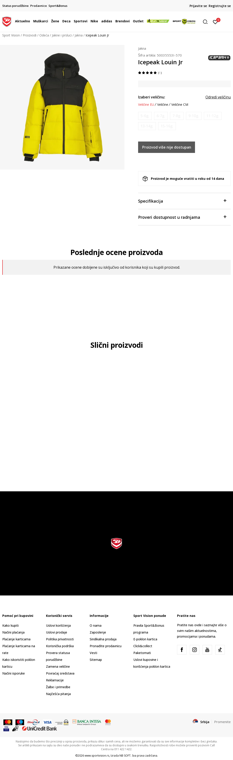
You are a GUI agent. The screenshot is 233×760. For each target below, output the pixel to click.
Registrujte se (220, 6)
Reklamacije (55, 680)
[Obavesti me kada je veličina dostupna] (145, 116)
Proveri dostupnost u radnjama (182, 217)
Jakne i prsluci (62, 35)
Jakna (79, 35)
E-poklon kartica (145, 639)
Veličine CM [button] (179, 104)
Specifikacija (182, 201)
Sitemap (96, 659)
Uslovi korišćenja (58, 625)
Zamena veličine (58, 666)
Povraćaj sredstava (60, 673)
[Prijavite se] (215, 21)
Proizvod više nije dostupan (166, 147)
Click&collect (142, 646)
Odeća (44, 35)
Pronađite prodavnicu (106, 646)
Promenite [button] (222, 721)
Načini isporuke (13, 673)
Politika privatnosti (60, 639)
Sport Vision (11, 35)
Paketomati (142, 653)
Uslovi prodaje (56, 632)
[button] (207, 22)
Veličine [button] (162, 104)
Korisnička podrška (60, 646)
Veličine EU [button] (146, 104)
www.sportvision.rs (97, 755)
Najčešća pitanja (58, 694)
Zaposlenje (98, 632)
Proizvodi (29, 35)
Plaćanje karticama (16, 639)
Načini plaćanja (13, 632)
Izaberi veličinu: (151, 97)
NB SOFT (125, 755)
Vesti (93, 653)
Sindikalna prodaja (103, 639)
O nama (95, 625)
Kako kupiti (10, 625)
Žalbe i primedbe (58, 687)
